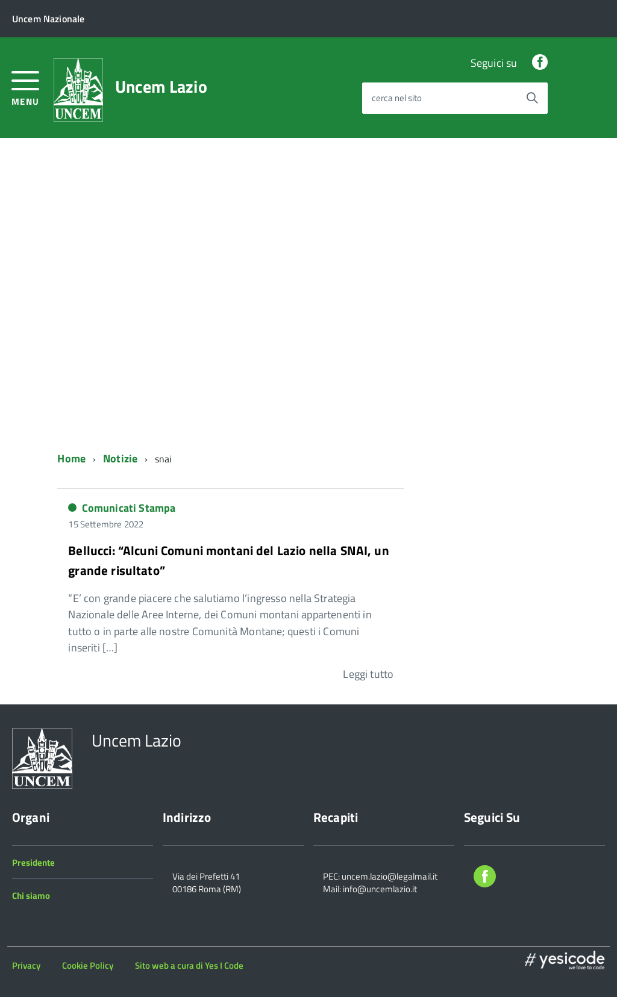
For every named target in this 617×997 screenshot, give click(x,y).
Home (71, 458)
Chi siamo (31, 895)
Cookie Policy (87, 965)
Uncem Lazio (161, 86)
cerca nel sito (397, 98)
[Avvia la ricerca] (532, 98)
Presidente (33, 862)
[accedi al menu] (25, 87)
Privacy (26, 965)
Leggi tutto (368, 674)
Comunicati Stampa (129, 508)
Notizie (120, 458)
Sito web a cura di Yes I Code (189, 965)
